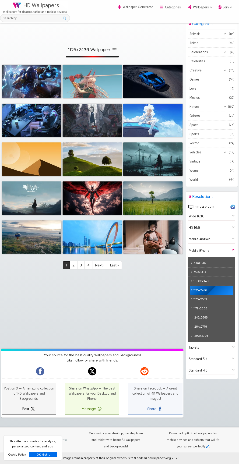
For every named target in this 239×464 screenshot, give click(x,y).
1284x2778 (200, 327)
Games (212, 79)
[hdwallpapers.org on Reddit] (144, 371)
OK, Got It (43, 455)
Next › (100, 265)
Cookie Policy (17, 454)
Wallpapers (201, 7)
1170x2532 (200, 299)
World (212, 179)
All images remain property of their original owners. (93, 458)
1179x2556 (200, 308)
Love (212, 88)
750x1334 (199, 272)
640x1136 (199, 263)
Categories (173, 7)
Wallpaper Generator (135, 7)
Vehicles (212, 152)
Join (226, 7)
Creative (212, 70)
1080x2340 (201, 281)
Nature (212, 106)
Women (212, 170)
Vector (212, 143)
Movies (212, 97)
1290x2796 (200, 336)
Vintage (212, 161)
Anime (212, 43)
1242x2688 (200, 317)
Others (212, 115)
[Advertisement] (92, 29)
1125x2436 (200, 290)
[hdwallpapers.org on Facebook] (40, 371)
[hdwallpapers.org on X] (92, 371)
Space (212, 125)
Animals (212, 33)
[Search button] (64, 18)
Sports (212, 134)
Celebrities (212, 61)
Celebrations (212, 52)
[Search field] (31, 18)
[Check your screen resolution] (207, 446)
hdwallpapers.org (159, 458)
